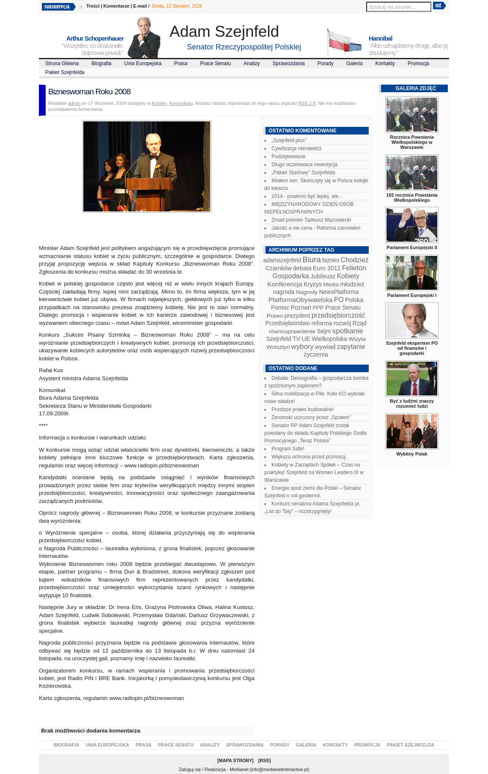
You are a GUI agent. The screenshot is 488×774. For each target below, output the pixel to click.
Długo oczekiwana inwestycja (304, 164)
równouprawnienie (292, 331)
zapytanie (351, 346)
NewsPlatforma (339, 291)
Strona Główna (62, 63)
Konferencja (284, 284)
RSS (264, 760)
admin (74, 103)
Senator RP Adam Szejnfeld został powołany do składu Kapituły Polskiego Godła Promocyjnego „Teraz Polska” (315, 433)
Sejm (324, 331)
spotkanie (347, 331)
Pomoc (280, 307)
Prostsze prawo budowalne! (302, 409)
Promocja (418, 63)
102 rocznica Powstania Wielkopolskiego (411, 197)
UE (306, 338)
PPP (318, 308)
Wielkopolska (329, 338)
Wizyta (357, 339)
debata (302, 268)
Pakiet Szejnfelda (65, 72)
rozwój (342, 323)
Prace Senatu (215, 63)
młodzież (352, 284)
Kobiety (159, 103)
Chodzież (355, 259)
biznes (330, 260)
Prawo (274, 316)
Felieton (354, 268)
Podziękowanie (288, 156)
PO (339, 299)
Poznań (301, 307)
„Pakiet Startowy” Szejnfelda (303, 173)
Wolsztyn (278, 347)
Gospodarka (290, 276)
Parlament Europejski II (412, 247)
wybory (302, 347)
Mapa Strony (235, 760)
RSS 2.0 (307, 103)
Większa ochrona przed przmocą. (309, 457)
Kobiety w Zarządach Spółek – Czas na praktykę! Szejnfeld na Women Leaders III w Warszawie (314, 472)
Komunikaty (181, 103)
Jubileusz (322, 276)
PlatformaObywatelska (301, 299)
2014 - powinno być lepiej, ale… (307, 196)
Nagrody (307, 292)
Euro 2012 (326, 268)
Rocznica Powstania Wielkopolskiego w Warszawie (412, 142)
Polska (354, 299)
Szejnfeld (278, 338)
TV (296, 338)
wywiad (325, 346)
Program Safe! (287, 449)
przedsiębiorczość (338, 315)
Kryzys (313, 284)
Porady (326, 63)
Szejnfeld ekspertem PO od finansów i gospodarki (412, 348)
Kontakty (385, 63)
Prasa (180, 63)
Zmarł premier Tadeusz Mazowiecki (311, 220)
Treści (92, 5)
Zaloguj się (190, 769)
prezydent (297, 315)
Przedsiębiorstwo (287, 323)
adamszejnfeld (282, 260)
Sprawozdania (289, 63)
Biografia (101, 63)
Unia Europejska (143, 63)
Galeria (354, 63)
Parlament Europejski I (411, 295)
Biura (311, 259)
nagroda (283, 291)
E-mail (140, 5)
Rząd (360, 323)
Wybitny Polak (412, 453)
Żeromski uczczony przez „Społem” (311, 417)
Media (331, 284)
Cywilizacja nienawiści (296, 148)
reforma (321, 323)
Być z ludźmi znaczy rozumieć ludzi (412, 403)
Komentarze (116, 5)
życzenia (316, 354)
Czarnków (279, 268)
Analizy (252, 63)
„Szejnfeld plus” (289, 140)
